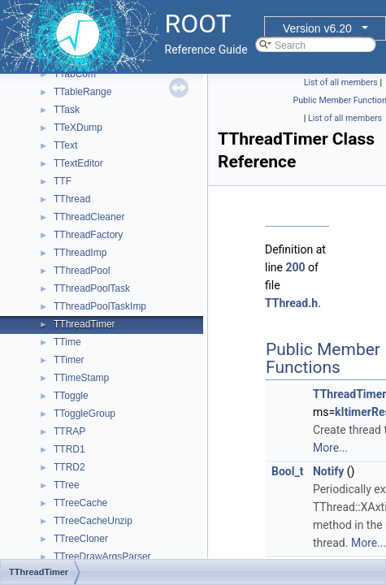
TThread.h (291, 303)
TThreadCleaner (89, 217)
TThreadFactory (88, 234)
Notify (328, 471)
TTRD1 (69, 449)
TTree (67, 485)
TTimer (69, 360)
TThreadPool (82, 270)
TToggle (71, 395)
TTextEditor (78, 163)
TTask (67, 109)
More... (330, 447)
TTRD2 (69, 467)
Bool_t (287, 471)
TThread (72, 199)
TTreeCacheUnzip (93, 520)
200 (295, 267)
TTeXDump (78, 127)
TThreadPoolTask (92, 288)
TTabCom (75, 74)
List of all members (341, 82)
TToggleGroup (84, 413)
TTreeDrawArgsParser (102, 556)
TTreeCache (80, 503)
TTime (67, 342)
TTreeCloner (81, 538)
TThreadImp (80, 252)
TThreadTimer (84, 324)
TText (65, 145)
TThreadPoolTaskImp (100, 306)
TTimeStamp (81, 378)
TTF (63, 181)
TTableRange (82, 92)
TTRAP (69, 431)
